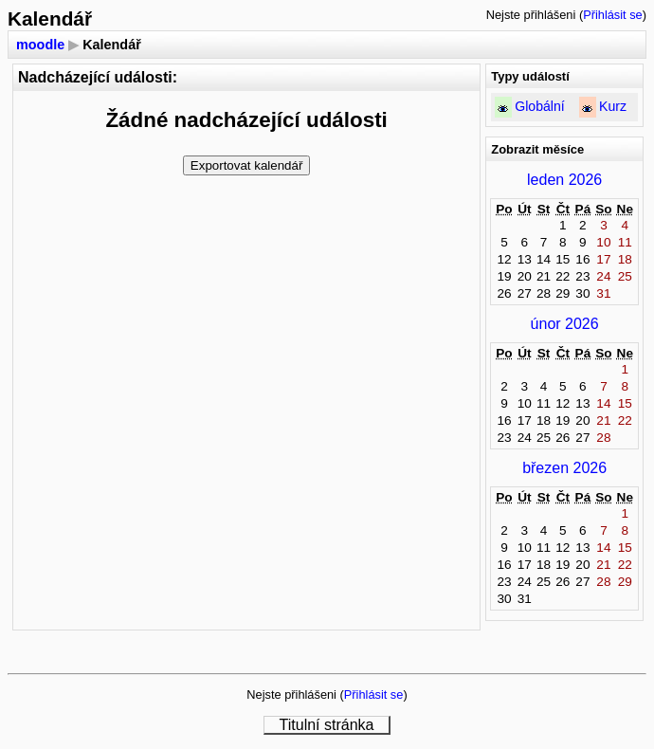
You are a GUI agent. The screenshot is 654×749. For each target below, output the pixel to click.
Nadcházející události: (97, 77)
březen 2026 (564, 468)
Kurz (613, 106)
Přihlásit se (613, 15)
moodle (40, 44)
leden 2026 (564, 180)
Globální (539, 106)
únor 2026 (565, 324)
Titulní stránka (327, 725)
